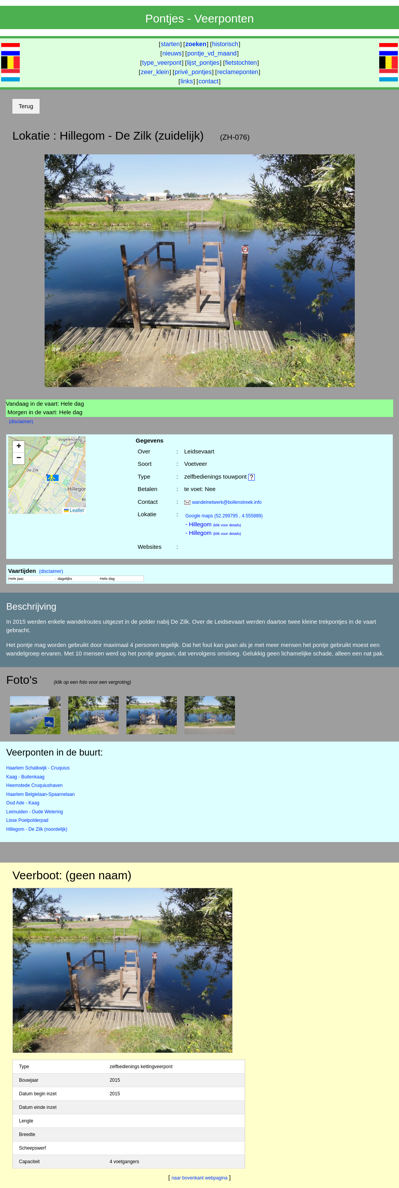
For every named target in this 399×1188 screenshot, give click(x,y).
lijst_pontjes (203, 62)
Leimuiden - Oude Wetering (34, 811)
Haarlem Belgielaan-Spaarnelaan (40, 794)
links (186, 81)
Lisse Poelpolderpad (27, 820)
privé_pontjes (192, 72)
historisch (225, 44)
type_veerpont (161, 62)
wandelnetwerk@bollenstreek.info (227, 502)
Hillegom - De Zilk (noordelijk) (36, 829)
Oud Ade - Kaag (22, 803)
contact (209, 81)
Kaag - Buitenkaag (25, 777)
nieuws (172, 53)
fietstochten (241, 62)
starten (170, 44)
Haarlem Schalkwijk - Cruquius (37, 768)
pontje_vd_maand (212, 53)
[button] (53, 478)
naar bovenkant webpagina (199, 1178)
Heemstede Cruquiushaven (34, 785)
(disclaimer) (21, 421)
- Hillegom (213, 524)
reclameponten (237, 72)
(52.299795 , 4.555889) (224, 516)
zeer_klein (155, 72)
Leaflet (74, 510)
